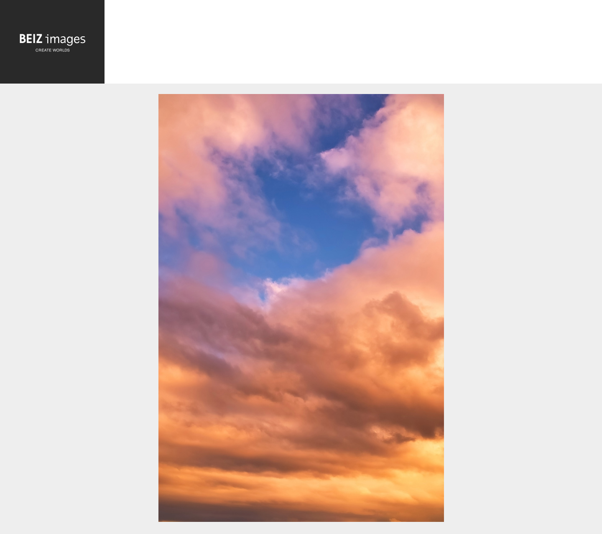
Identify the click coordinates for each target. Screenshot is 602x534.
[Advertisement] (353, 43)
